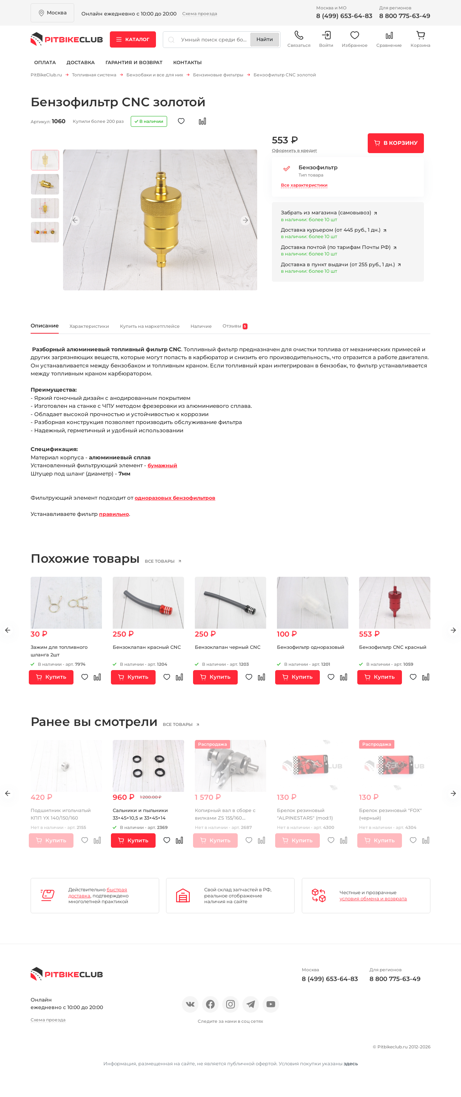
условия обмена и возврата (373, 903)
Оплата (45, 68)
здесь (351, 1078)
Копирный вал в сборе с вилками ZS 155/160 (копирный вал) (228, 823)
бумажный (163, 470)
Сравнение (389, 43)
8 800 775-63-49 (404, 15)
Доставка (81, 68)
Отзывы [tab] (309, 330)
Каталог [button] (132, 43)
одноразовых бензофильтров (178, 503)
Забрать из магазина (327, 215)
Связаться (298, 43)
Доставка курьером (331, 232)
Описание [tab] (50, 329)
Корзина (420, 43)
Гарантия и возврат (134, 68)
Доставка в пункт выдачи (339, 266)
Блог (126, 1050)
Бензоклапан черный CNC (230, 652)
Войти (326, 43)
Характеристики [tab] (110, 330)
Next (241, 223)
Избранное (355, 43)
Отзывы (66, 1050)
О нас (39, 1050)
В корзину (401, 145)
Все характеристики (304, 187)
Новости (98, 1050)
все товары (170, 566)
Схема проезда (199, 13)
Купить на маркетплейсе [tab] (194, 330)
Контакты (187, 68)
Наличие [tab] (265, 330)
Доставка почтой (336, 249)
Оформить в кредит (294, 153)
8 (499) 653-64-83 (344, 15)
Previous (79, 223)
